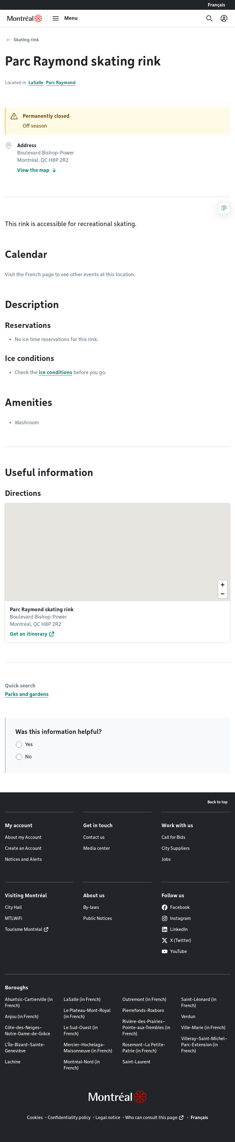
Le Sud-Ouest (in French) (81, 1030)
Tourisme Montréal (23, 929)
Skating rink (26, 39)
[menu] (65, 18)
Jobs (166, 859)
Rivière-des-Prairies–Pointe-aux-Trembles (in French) (146, 1027)
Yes (29, 744)
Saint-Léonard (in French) (198, 1002)
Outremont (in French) (144, 999)
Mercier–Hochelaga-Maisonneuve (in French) (88, 1047)
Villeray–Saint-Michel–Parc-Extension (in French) (204, 1044)
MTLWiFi (13, 918)
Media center (96, 848)
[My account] (224, 18)
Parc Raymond (61, 82)
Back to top (217, 802)
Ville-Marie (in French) (203, 1027)
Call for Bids (173, 837)
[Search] (209, 18)
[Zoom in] (222, 584)
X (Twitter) (176, 940)
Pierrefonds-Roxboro (143, 1010)
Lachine (13, 1061)
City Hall (13, 907)
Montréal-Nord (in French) (82, 1064)
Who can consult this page (151, 1117)
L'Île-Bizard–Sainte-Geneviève (25, 1047)
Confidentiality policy (69, 1117)
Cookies (35, 1117)
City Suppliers (176, 848)
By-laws (91, 907)
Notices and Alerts (23, 859)
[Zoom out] (222, 593)
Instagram (176, 918)
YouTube (174, 951)
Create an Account (23, 848)
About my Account (23, 837)
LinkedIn (175, 929)
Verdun (188, 1016)
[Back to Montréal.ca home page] (24, 18)
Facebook (176, 907)
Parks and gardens (27, 694)
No (28, 757)
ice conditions (55, 372)
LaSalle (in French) (82, 999)
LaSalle (35, 82)
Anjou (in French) (22, 1016)
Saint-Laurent (136, 1061)
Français (216, 4)
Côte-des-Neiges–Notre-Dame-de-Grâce (27, 1030)
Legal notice (107, 1117)
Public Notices (97, 918)
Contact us (94, 837)
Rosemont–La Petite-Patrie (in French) (143, 1047)
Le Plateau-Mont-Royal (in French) (87, 1013)
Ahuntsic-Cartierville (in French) (29, 1002)
